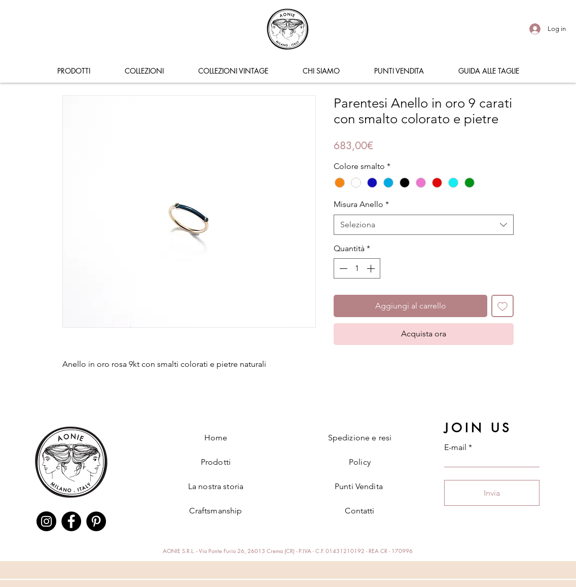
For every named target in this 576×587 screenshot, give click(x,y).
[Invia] (491, 493)
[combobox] (424, 225)
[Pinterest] (96, 521)
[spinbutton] (357, 268)
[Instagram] (46, 521)
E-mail (455, 447)
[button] (73, 71)
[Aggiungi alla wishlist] (502, 306)
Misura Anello (361, 204)
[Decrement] (342, 268)
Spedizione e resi (360, 437)
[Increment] (372, 268)
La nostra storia (216, 486)
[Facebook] (71, 521)
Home (216, 437)
